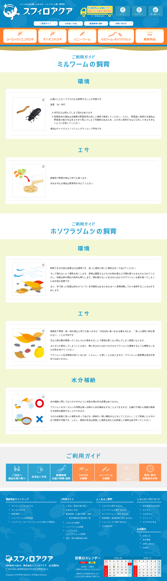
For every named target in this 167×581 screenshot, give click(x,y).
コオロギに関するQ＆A (112, 506)
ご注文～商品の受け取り (76, 506)
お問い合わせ (148, 544)
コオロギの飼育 (73, 523)
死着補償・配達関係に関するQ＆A (117, 518)
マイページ (147, 518)
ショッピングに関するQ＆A (114, 522)
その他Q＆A (107, 526)
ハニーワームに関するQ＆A (114, 510)
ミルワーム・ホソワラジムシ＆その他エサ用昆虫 (33, 522)
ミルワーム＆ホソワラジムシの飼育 (75, 532)
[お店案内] (54, 565)
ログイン (146, 510)
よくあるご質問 (104, 499)
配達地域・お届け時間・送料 (78, 514)
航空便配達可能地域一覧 (80, 518)
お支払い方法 (72, 510)
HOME (145, 548)
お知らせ (146, 536)
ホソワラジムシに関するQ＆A (115, 514)
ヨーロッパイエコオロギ (22, 506)
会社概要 (146, 540)
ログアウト (147, 514)
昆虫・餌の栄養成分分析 (76, 538)
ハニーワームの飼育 (75, 527)
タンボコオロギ (18, 510)
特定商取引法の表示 (151, 506)
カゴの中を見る (149, 522)
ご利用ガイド (67, 499)
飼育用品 (15, 514)
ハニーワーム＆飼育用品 (22, 518)
